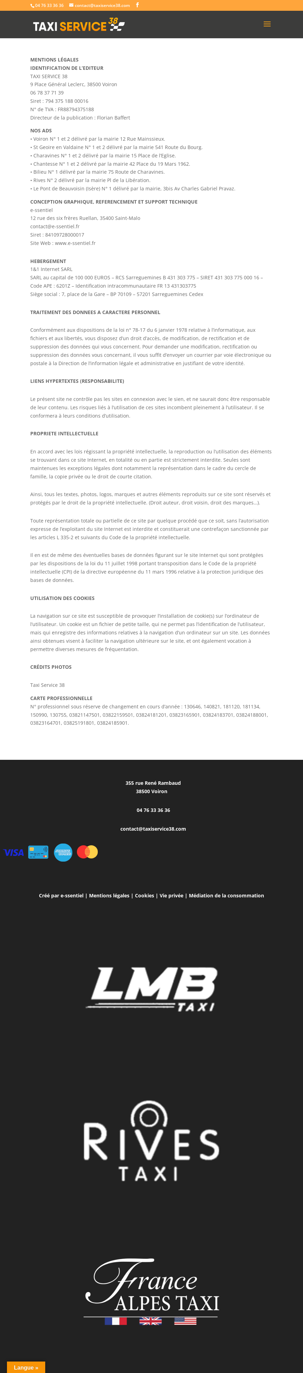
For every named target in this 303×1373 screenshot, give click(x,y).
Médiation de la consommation (226, 895)
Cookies (144, 895)
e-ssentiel (72, 895)
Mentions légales (109, 895)
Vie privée (171, 895)
